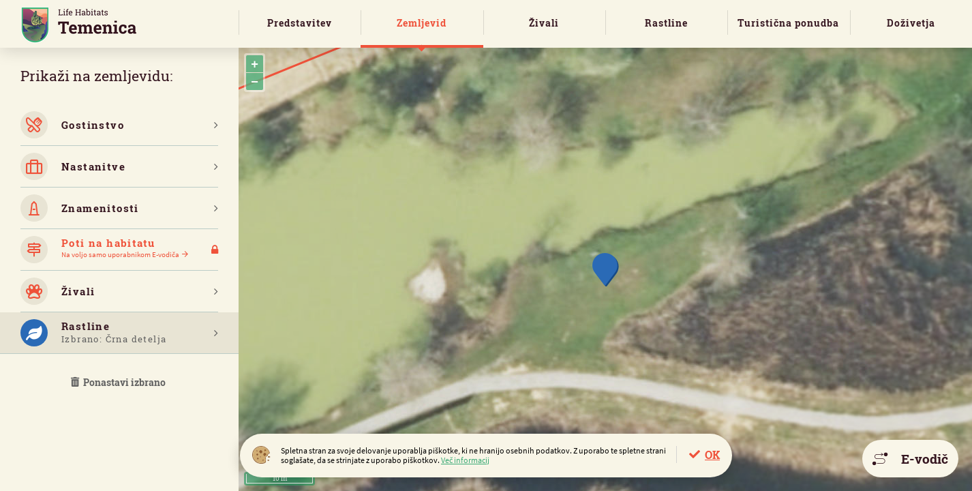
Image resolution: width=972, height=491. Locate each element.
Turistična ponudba (788, 22)
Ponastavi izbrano (119, 382)
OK (712, 454)
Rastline (666, 22)
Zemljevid (421, 22)
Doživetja (911, 22)
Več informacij (465, 460)
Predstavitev (299, 22)
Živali (544, 22)
